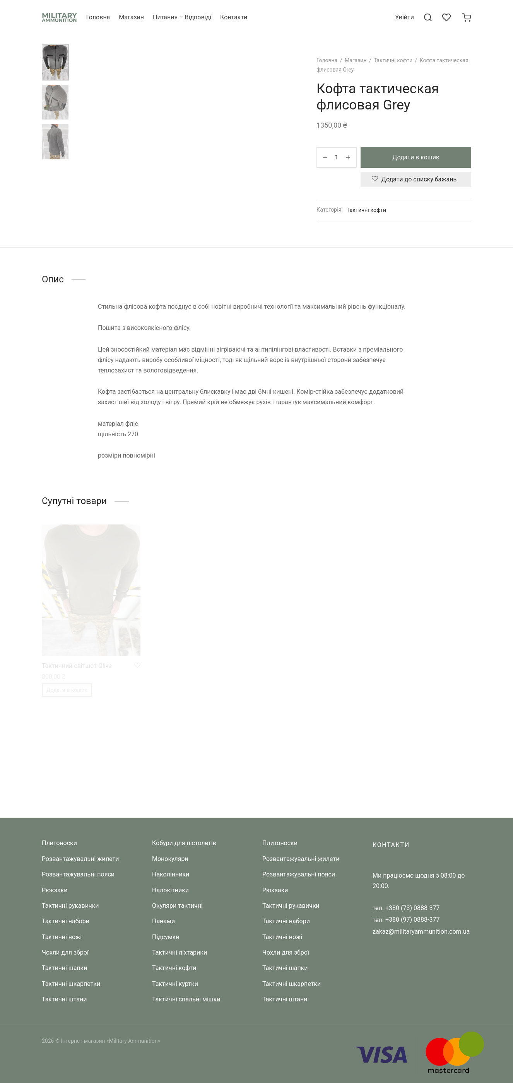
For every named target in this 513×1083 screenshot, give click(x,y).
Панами (163, 921)
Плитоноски (59, 843)
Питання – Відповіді (182, 17)
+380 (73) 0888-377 (412, 908)
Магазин (131, 17)
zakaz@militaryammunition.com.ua (421, 931)
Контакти (233, 17)
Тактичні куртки (175, 983)
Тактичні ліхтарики (179, 952)
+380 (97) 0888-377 (412, 919)
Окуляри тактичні (177, 905)
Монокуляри (170, 859)
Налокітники (170, 890)
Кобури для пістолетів (184, 843)
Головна (98, 17)
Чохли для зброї (65, 952)
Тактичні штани (64, 999)
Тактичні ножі (62, 937)
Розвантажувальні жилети (80, 859)
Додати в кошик (415, 157)
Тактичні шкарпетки (71, 983)
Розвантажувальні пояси (78, 874)
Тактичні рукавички (70, 905)
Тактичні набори (65, 921)
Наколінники (170, 874)
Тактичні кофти (393, 60)
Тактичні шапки (64, 968)
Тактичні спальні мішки (186, 999)
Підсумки (166, 937)
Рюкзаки (55, 890)
